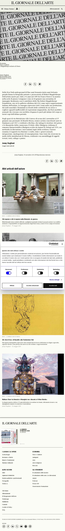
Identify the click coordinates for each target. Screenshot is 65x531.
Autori (34, 478)
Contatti (4, 504)
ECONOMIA (36, 452)
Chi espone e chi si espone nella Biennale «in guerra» (20, 219)
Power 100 (35, 483)
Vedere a (5, 483)
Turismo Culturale (7, 463)
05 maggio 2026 (16, 226)
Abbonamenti (54, 9)
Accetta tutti (53, 285)
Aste (33, 460)
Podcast (35, 481)
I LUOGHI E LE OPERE (9, 452)
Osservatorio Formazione (40, 486)
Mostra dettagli (54, 279)
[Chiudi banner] (62, 244)
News (3, 336)
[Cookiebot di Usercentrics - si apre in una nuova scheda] (50, 244)
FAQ (3, 510)
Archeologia (6, 454)
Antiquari (35, 457)
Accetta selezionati (32, 285)
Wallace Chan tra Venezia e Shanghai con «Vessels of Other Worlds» (24, 400)
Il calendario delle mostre (40, 472)
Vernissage (5, 499)
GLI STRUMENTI (37, 470)
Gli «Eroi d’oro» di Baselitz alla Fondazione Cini (18, 340)
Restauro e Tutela (7, 457)
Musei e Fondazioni (8, 460)
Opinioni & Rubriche (8, 475)
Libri (3, 472)
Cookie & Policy (7, 507)
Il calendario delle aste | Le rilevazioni (44, 475)
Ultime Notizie (9, 9)
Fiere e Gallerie (4, 65)
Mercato (35, 465)
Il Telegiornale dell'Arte (9, 496)
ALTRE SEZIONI (7, 470)
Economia (3, 63)
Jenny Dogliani (6, 226)
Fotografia (3, 79)
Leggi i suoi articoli (8, 146)
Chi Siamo (5, 490)
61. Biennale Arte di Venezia (13, 336)
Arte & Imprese (37, 463)
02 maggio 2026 (16, 346)
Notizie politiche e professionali (12, 478)
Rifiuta (12, 285)
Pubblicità (5, 501)
